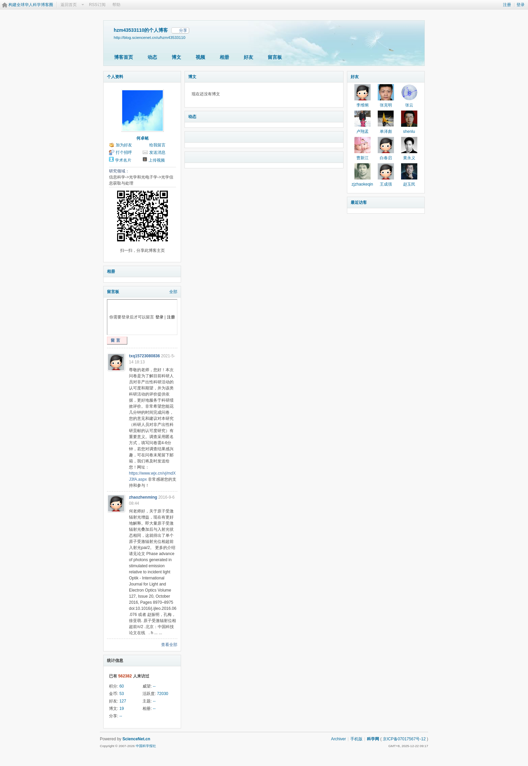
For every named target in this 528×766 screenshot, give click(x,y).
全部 (173, 291)
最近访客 (359, 202)
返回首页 (69, 4)
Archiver (338, 739)
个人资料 (115, 76)
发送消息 (157, 152)
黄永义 (409, 157)
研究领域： (119, 171)
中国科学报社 (146, 746)
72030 (162, 693)
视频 (200, 57)
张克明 (386, 105)
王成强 (386, 184)
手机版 (356, 739)
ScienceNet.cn (136, 739)
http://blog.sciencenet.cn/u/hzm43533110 (149, 37)
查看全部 (169, 644)
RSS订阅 (97, 4)
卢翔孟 (362, 131)
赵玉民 (409, 184)
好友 (248, 57)
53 (121, 693)
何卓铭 (142, 138)
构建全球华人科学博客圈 (30, 4)
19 (121, 708)
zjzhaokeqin (362, 184)
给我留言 (157, 145)
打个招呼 (124, 152)
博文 (176, 57)
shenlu (409, 131)
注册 (507, 4)
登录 (520, 4)
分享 (183, 30)
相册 (224, 57)
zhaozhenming (143, 497)
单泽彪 (386, 131)
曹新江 (362, 157)
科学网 (373, 739)
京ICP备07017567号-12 (404, 739)
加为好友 (124, 145)
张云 (409, 105)
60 (121, 686)
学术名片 (123, 160)
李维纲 (362, 105)
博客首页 (123, 57)
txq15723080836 (144, 356)
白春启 (386, 157)
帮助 (116, 4)
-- (154, 686)
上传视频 (157, 160)
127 (122, 701)
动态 (152, 57)
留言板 (275, 57)
